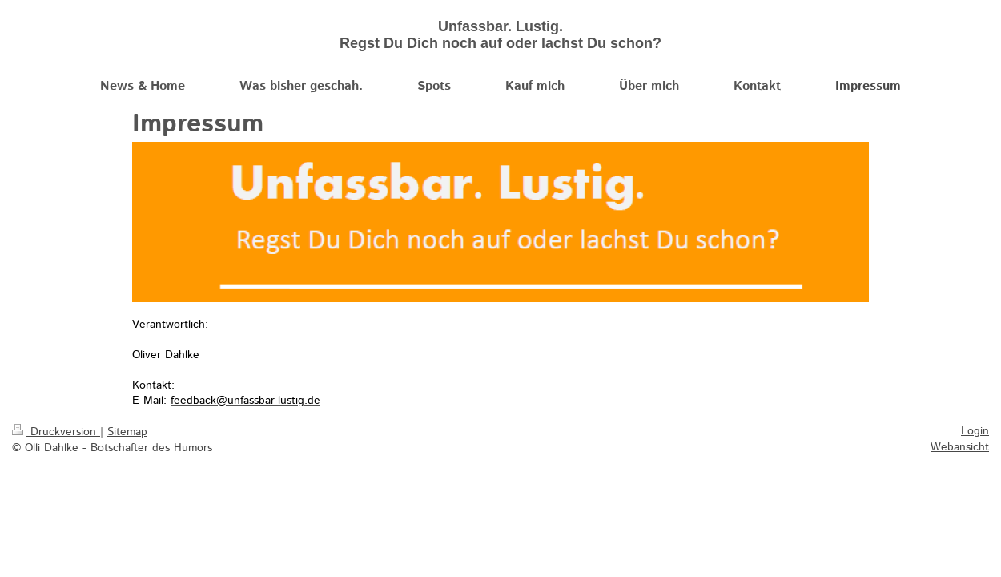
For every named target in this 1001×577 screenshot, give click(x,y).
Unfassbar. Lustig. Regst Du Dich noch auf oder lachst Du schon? (500, 34)
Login (975, 431)
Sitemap (127, 432)
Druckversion (56, 432)
